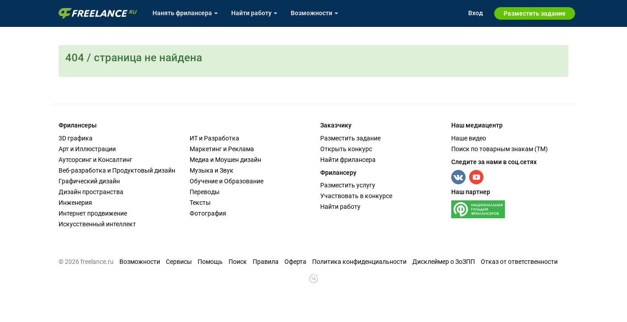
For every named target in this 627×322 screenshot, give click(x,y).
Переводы (205, 191)
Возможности (139, 261)
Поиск (238, 261)
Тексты (200, 202)
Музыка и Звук (211, 170)
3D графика (76, 138)
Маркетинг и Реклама (222, 149)
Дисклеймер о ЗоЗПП (443, 261)
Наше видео (468, 138)
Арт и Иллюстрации (87, 149)
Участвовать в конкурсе (356, 195)
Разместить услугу (347, 185)
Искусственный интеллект (97, 224)
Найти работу (340, 206)
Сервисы (179, 261)
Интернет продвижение (93, 213)
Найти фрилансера (348, 159)
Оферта (295, 261)
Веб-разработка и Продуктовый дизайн (117, 170)
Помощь (210, 261)
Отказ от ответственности (519, 261)
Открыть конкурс (346, 149)
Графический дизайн (89, 181)
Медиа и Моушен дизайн (225, 159)
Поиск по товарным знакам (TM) (499, 149)
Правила (266, 261)
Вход (475, 13)
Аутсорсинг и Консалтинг (95, 159)
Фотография (208, 213)
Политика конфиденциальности (359, 261)
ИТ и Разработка (214, 138)
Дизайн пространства (91, 191)
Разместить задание (350, 138)
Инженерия (75, 202)
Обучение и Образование (226, 181)
